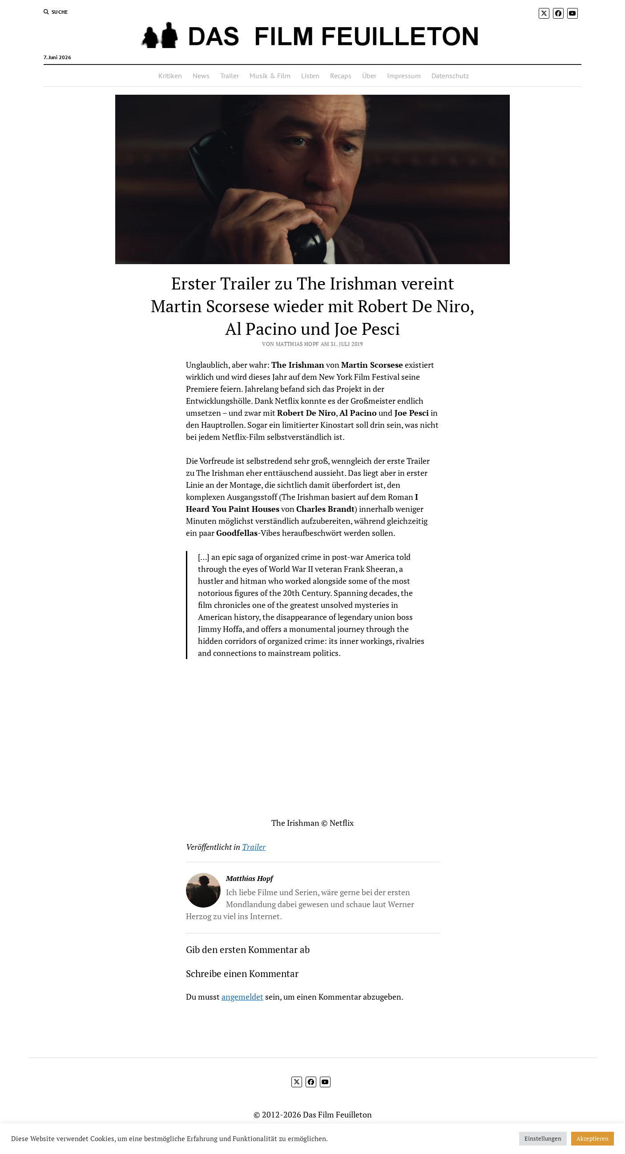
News (201, 75)
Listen (310, 75)
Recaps (340, 75)
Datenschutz (450, 75)
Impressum (404, 75)
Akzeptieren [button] (593, 1138)
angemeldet (242, 996)
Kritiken (170, 75)
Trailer (229, 75)
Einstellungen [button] (542, 1138)
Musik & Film (270, 75)
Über (369, 75)
